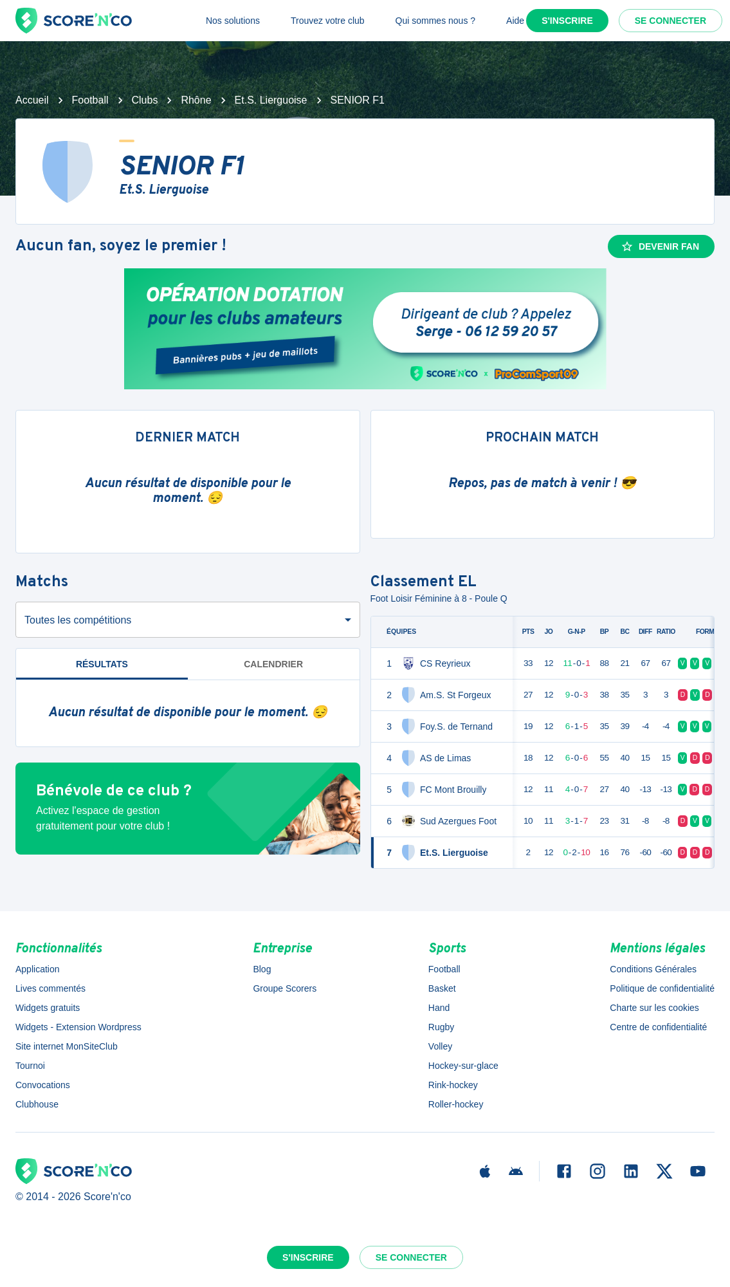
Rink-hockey (453, 1085)
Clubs (145, 100)
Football (90, 100)
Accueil (32, 100)
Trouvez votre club (328, 20)
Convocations (42, 1085)
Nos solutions (233, 20)
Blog (262, 969)
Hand (439, 1008)
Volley (440, 1046)
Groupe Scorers (284, 988)
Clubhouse (37, 1104)
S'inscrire (567, 20)
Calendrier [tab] (273, 664)
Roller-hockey (456, 1104)
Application (37, 969)
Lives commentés (50, 988)
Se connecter (670, 20)
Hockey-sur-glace (463, 1065)
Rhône (196, 100)
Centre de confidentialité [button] (658, 1027)
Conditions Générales (653, 969)
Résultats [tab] (102, 664)
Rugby (441, 1027)
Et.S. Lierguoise (271, 100)
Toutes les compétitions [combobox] (77, 620)
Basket (442, 988)
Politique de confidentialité (662, 988)
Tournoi (30, 1065)
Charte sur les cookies (654, 1008)
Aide (515, 20)
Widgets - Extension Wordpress (78, 1027)
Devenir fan (660, 246)
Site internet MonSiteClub (66, 1046)
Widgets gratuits (47, 1008)
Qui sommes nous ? (436, 20)
